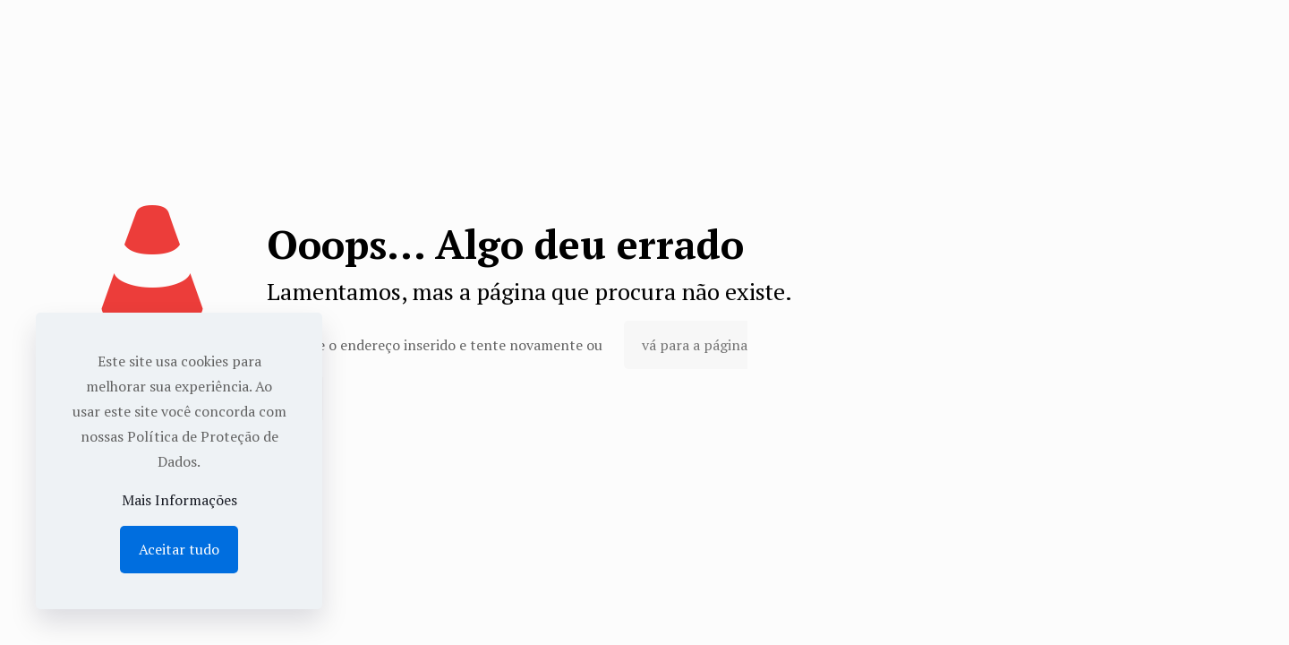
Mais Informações (179, 500)
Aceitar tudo (179, 549)
